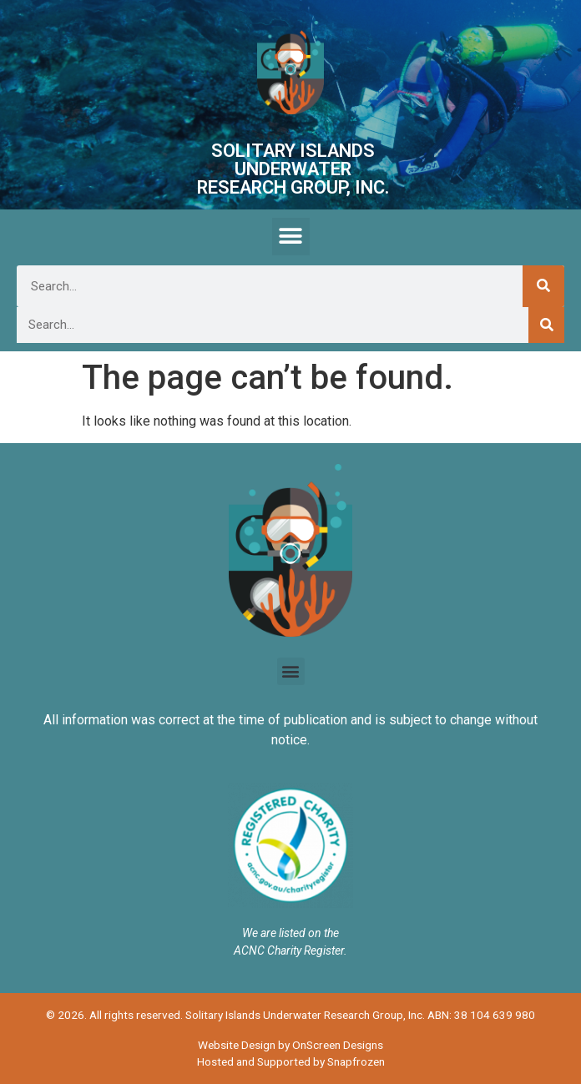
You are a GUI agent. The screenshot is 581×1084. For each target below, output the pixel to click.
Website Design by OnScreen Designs (290, 1044)
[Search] (543, 286)
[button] (291, 236)
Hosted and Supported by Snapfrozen (291, 1061)
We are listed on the (290, 933)
